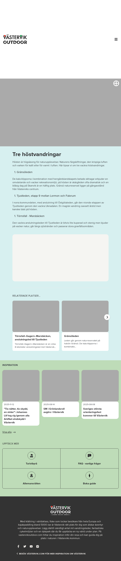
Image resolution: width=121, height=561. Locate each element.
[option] (60, 112)
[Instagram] (37, 546)
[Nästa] (107, 317)
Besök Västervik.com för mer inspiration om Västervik (51, 554)
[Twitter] (25, 546)
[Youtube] (31, 546)
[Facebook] (18, 546)
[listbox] (60, 112)
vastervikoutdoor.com (30, 534)
